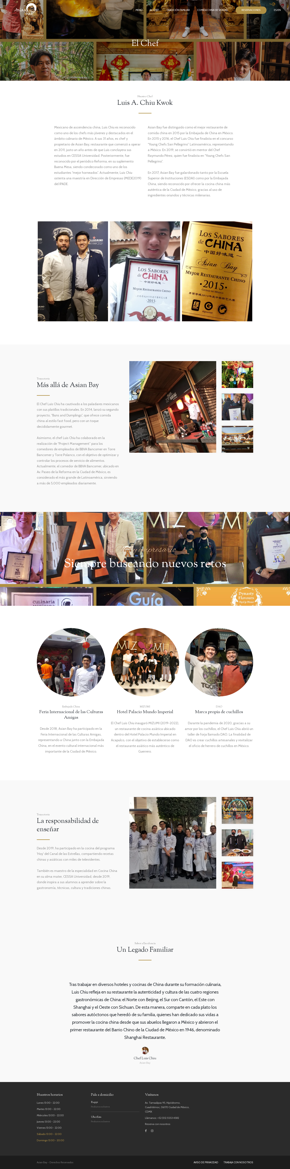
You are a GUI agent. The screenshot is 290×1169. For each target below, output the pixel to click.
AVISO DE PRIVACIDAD (206, 1162)
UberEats (96, 1117)
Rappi (94, 1102)
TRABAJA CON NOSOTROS (238, 1162)
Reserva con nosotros (157, 1124)
